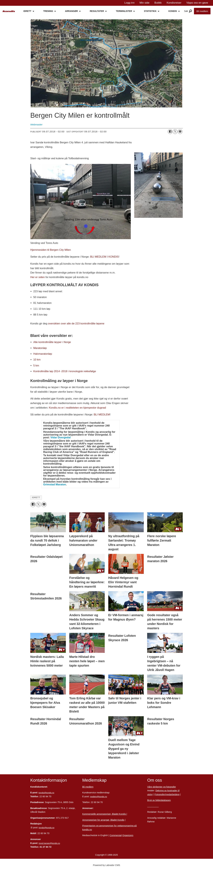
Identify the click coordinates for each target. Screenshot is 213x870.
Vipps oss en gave (197, 2)
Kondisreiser (174, 2)
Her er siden (37, 277)
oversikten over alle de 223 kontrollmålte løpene (76, 323)
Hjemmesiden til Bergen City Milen (50, 249)
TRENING (48, 11)
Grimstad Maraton (54, 484)
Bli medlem (202, 11)
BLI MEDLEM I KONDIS (104, 256)
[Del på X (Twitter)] (175, 131)
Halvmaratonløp (42, 353)
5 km (36, 365)
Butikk (158, 2)
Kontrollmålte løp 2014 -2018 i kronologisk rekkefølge (64, 371)
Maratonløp (40, 348)
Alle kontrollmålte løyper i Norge (52, 342)
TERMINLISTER (124, 11)
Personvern (153, 806)
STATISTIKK (150, 11)
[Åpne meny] (190, 11)
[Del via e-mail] (180, 131)
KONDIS (172, 11)
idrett (36, 497)
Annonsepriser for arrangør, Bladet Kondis (103, 820)
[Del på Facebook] (170, 131)
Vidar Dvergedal (60, 437)
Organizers (127, 835)
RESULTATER (97, 11)
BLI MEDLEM (102, 414)
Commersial (116, 835)
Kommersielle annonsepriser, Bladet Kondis (104, 814)
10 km (36, 359)
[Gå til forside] (8, 11)
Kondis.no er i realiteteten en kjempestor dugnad (77, 407)
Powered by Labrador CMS (106, 865)
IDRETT (27, 11)
